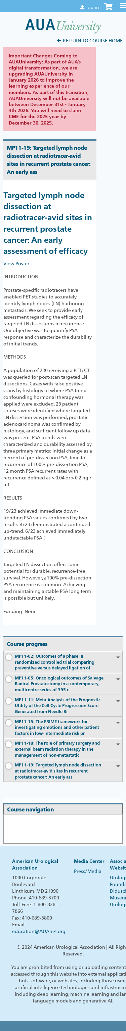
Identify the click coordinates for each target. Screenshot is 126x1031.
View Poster (16, 263)
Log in (92, 7)
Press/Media (87, 871)
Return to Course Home (93, 40)
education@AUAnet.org (39, 931)
